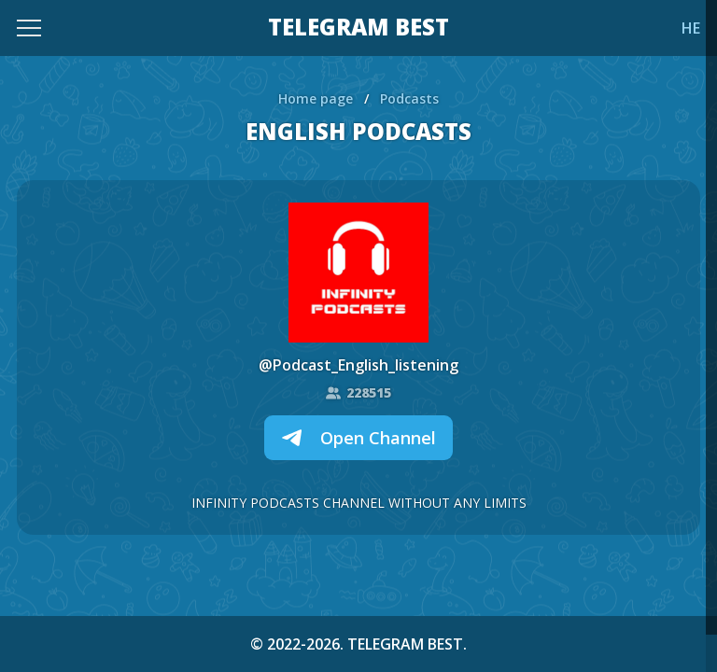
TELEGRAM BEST (358, 28)
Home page (315, 98)
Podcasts (409, 98)
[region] (358, 336)
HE (691, 28)
